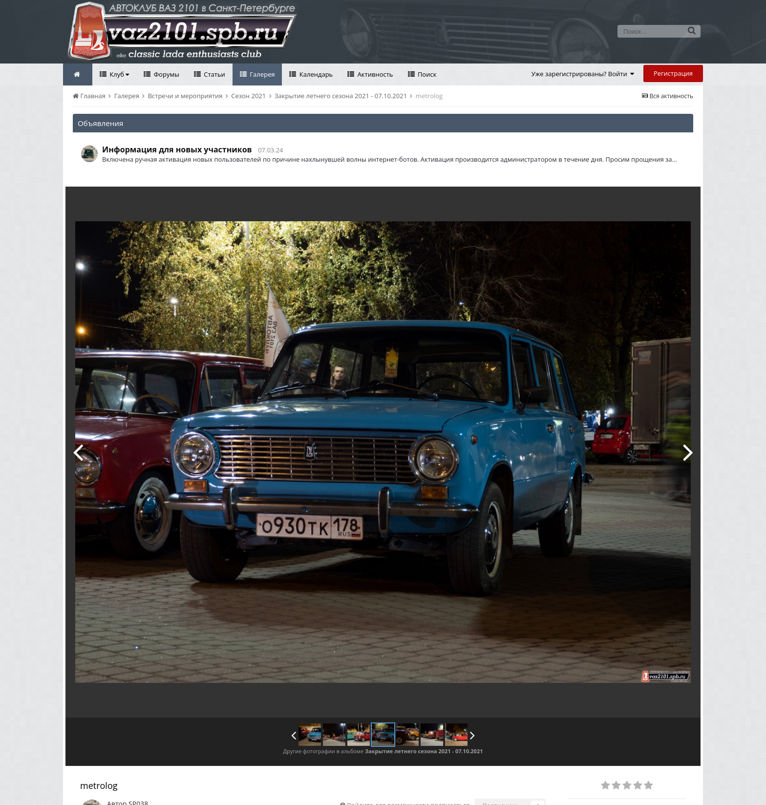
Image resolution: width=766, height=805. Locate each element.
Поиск (426, 74)
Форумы (165, 74)
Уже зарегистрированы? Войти (583, 73)
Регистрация (673, 73)
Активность (374, 74)
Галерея (261, 74)
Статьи (213, 74)
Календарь (315, 74)
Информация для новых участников (177, 149)
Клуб (118, 74)
